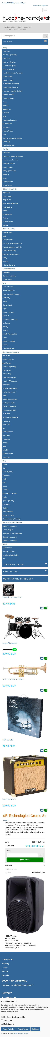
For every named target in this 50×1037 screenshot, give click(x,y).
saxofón (5, 490)
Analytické (7, 1020)
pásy (4, 134)
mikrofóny (6, 385)
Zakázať (35, 1029)
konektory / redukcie (10, 399)
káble (5, 396)
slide (4, 116)
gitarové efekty (8, 80)
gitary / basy (7, 548)
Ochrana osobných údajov (19, 1033)
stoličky (5, 225)
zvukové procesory (9, 392)
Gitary (5, 47)
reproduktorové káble (10, 417)
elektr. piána (7, 196)
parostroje (6, 439)
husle (5, 479)
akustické (6, 58)
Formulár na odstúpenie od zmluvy (17, 985)
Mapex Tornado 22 (10, 643)
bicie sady (6, 298)
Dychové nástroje (9, 229)
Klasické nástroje (9, 269)
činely (5, 301)
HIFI (4, 446)
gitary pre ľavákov (9, 62)
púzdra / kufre (8, 131)
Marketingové (8, 1024)
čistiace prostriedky (10, 537)
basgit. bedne (8, 167)
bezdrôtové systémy (10, 120)
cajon (5, 308)
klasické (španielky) (10, 55)
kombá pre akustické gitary (12, 91)
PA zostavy (7, 370)
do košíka (25, 860)
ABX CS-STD (8, 740)
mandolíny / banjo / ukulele (12, 73)
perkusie (6, 316)
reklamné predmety (10, 541)
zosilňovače (7, 363)
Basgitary (6, 149)
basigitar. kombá (9, 164)
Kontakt (5, 975)
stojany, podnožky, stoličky (12, 138)
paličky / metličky (9, 341)
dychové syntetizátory (11, 254)
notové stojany (8, 530)
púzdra (5, 345)
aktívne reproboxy (9, 377)
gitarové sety (7, 76)
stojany (5, 218)
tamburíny (6, 323)
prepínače (6, 127)
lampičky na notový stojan (12, 533)
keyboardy (6, 192)
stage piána (7, 200)
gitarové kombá (8, 95)
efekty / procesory (9, 171)
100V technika (8, 432)
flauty (5, 236)
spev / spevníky (8, 501)
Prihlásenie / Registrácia (40, 5)
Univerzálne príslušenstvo (12, 522)
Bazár (5, 544)
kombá (5, 211)
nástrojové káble (9, 403)
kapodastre (7, 109)
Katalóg (5, 963)
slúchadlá (6, 435)
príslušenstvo (7, 185)
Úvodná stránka (10, 27)
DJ (4, 428)
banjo (5, 497)
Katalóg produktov (24, 27)
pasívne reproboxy (9, 367)
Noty (4, 461)
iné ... (5, 559)
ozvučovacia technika (10, 555)
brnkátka (6, 113)
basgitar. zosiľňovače (10, 160)
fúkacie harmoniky (9, 250)
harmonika (6, 504)
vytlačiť (5, 820)
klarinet (5, 508)
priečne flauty (7, 232)
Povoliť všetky (8, 1029)
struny (5, 102)
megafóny (6, 421)
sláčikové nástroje (9, 276)
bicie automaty (8, 287)
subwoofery (7, 374)
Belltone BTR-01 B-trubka (13, 679)
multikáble (6, 414)
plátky (5, 258)
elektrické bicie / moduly (11, 294)
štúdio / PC (7, 425)
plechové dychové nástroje (12, 243)
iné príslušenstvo (9, 145)
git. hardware (7, 124)
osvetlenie (6, 457)
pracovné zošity (8, 515)
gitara (5, 464)
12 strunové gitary (9, 66)
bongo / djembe (8, 312)
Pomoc (5, 971)
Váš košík (25, 41)
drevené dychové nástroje (12, 247)
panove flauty (7, 240)
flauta (5, 486)
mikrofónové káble (9, 406)
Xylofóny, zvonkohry (10, 319)
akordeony (6, 272)
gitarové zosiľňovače (10, 87)
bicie (4, 483)
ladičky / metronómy (10, 526)
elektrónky (6, 142)
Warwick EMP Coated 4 (12, 597)
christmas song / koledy (11, 519)
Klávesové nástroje (10, 189)
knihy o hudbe (8, 512)
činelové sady (8, 305)
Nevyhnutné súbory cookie (14, 1017)
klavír (5, 468)
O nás (4, 967)
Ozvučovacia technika (11, 352)
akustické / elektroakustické (13, 156)
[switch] (2, 1017)
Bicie (4, 283)
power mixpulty (8, 359)
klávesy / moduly (9, 551)
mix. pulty (6, 356)
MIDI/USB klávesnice (10, 203)
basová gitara (8, 472)
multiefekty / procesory (11, 84)
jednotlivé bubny (9, 290)
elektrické (6, 51)
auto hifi (5, 450)
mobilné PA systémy (10, 381)
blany (5, 338)
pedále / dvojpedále (10, 334)
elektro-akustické (9, 69)
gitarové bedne (8, 98)
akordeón (6, 475)
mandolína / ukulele (10, 493)
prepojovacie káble (9, 410)
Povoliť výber (23, 1029)
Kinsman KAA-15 (9, 799)
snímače (6, 106)
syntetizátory (7, 207)
